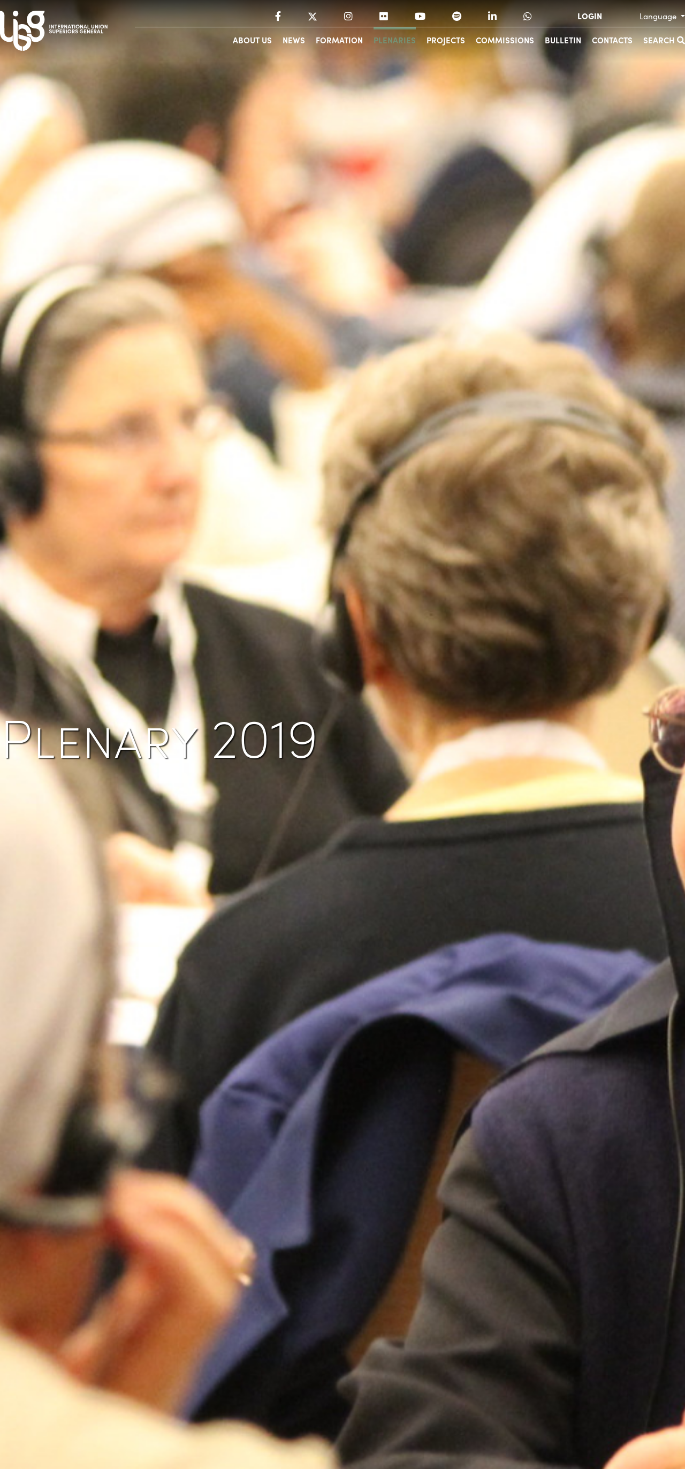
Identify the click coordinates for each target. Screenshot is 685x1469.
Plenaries (395, 39)
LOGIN (589, 16)
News (294, 39)
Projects (446, 39)
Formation (339, 39)
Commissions (505, 39)
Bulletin (563, 39)
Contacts (612, 39)
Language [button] (659, 16)
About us (252, 39)
